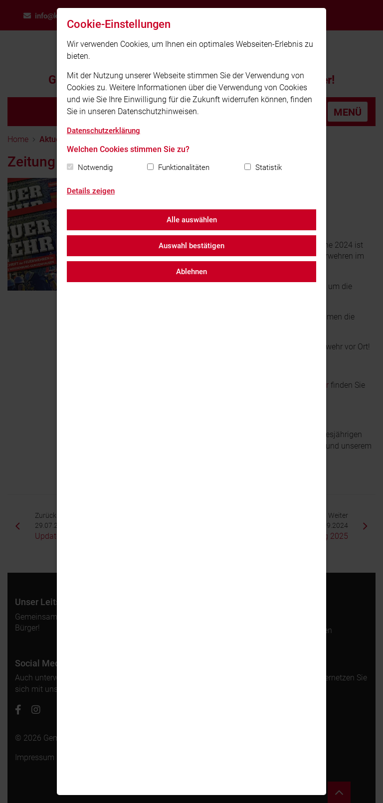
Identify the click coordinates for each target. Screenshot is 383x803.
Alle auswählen (192, 219)
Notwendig (95, 167)
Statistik (268, 167)
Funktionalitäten (183, 167)
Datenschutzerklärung (103, 130)
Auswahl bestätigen (191, 245)
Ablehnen (191, 271)
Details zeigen (91, 190)
